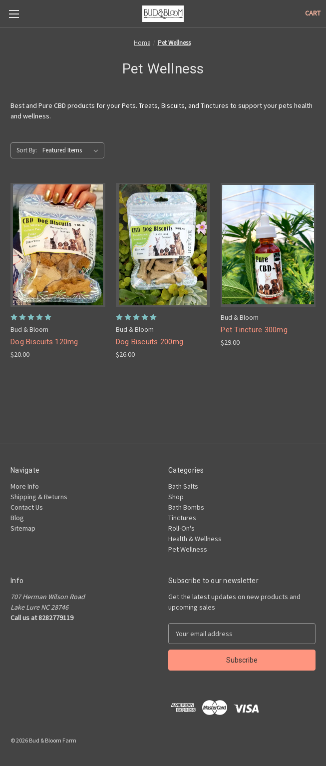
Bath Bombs (186, 507)
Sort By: (26, 150)
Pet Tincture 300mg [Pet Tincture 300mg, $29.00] (254, 329)
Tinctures (182, 517)
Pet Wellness (187, 549)
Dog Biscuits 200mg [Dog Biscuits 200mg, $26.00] (150, 341)
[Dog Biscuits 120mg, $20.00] (58, 244)
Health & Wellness (195, 538)
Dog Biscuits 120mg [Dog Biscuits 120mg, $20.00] (44, 341)
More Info (24, 486)
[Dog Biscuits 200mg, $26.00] (163, 244)
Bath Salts (183, 486)
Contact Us (26, 507)
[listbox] (72, 150)
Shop (176, 496)
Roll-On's (181, 528)
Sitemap (22, 528)
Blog (17, 517)
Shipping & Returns (38, 496)
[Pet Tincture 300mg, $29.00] (268, 244)
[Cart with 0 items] (313, 13)
